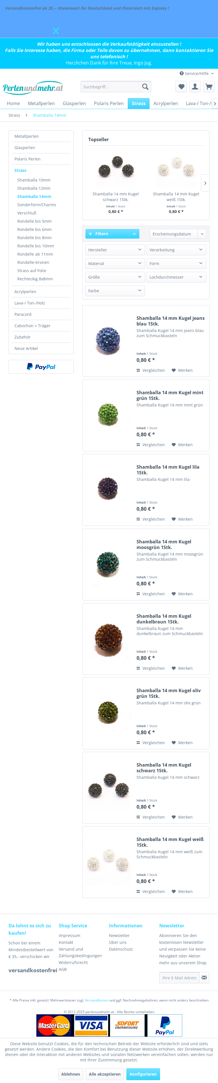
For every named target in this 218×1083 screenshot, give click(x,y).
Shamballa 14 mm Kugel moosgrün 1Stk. (164, 544)
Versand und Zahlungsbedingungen (80, 952)
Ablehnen (70, 1074)
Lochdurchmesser (167, 277)
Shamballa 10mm (34, 180)
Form (154, 263)
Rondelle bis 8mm (34, 237)
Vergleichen (151, 370)
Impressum (69, 935)
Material (96, 263)
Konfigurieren (143, 1074)
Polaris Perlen (27, 159)
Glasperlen (24, 147)
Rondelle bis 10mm (35, 246)
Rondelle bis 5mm (34, 221)
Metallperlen (26, 136)
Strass (20, 170)
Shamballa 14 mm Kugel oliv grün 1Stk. (169, 693)
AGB (63, 969)
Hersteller (97, 250)
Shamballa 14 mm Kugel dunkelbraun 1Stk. (164, 619)
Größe (94, 277)
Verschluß (26, 213)
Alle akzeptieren (105, 1074)
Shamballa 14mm (34, 196)
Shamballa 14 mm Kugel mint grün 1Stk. (170, 395)
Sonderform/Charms (36, 204)
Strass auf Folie (31, 270)
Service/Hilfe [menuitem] (195, 73)
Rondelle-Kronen (33, 262)
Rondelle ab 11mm (35, 254)
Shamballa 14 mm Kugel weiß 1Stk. (176, 196)
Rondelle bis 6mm (34, 229)
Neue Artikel (26, 348)
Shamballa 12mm (34, 188)
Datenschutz (121, 949)
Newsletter (119, 935)
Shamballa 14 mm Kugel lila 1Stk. (168, 469)
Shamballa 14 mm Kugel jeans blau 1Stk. (171, 321)
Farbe (93, 290)
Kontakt (66, 942)
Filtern (98, 233)
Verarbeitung (162, 250)
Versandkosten (96, 1000)
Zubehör (22, 337)
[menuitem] (116, 86)
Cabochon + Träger (32, 325)
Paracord (23, 314)
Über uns (118, 942)
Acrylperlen (25, 291)
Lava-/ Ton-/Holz (29, 303)
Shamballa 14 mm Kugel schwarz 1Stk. (116, 196)
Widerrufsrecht (73, 962)
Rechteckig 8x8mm (35, 278)
